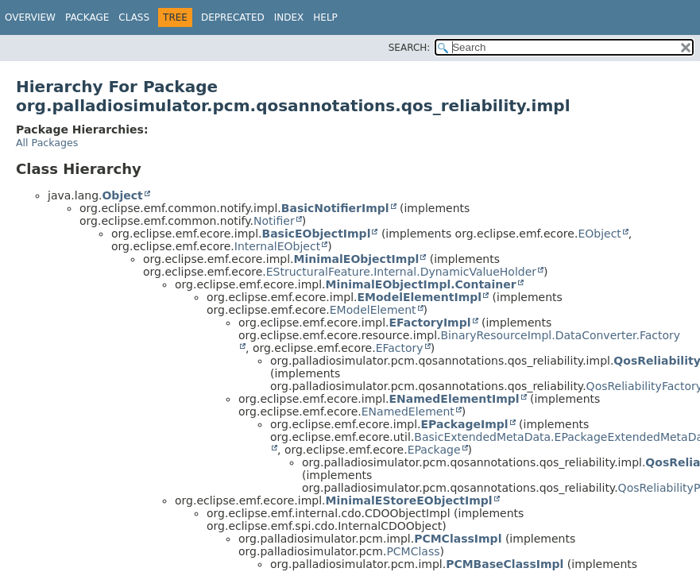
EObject (599, 233)
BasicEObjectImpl (316, 233)
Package (87, 17)
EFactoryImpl (430, 322)
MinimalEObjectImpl (357, 259)
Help (325, 17)
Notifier (274, 220)
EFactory (399, 348)
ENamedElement (408, 411)
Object (122, 195)
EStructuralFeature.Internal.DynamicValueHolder (401, 271)
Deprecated (233, 17)
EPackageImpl (465, 424)
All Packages (47, 143)
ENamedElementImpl (454, 398)
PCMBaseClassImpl (504, 564)
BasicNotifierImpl (335, 208)
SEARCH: (410, 47)
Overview (30, 17)
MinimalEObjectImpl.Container (421, 284)
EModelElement (373, 309)
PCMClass (412, 551)
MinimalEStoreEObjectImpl (409, 500)
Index (289, 17)
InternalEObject (277, 246)
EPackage (434, 449)
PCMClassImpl (457, 538)
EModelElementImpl (420, 297)
